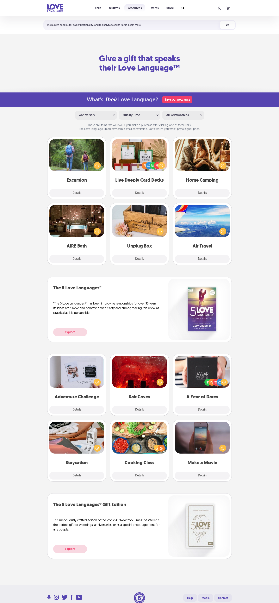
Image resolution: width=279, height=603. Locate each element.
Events (154, 8)
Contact (223, 598)
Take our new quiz (177, 99)
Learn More (134, 25)
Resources (134, 8)
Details (76, 193)
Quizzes (114, 8)
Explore (70, 332)
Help (190, 598)
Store (170, 8)
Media (205, 598)
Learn (97, 8)
